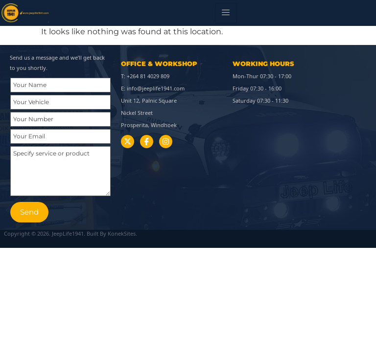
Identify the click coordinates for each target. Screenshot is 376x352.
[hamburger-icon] (226, 13)
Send (29, 212)
